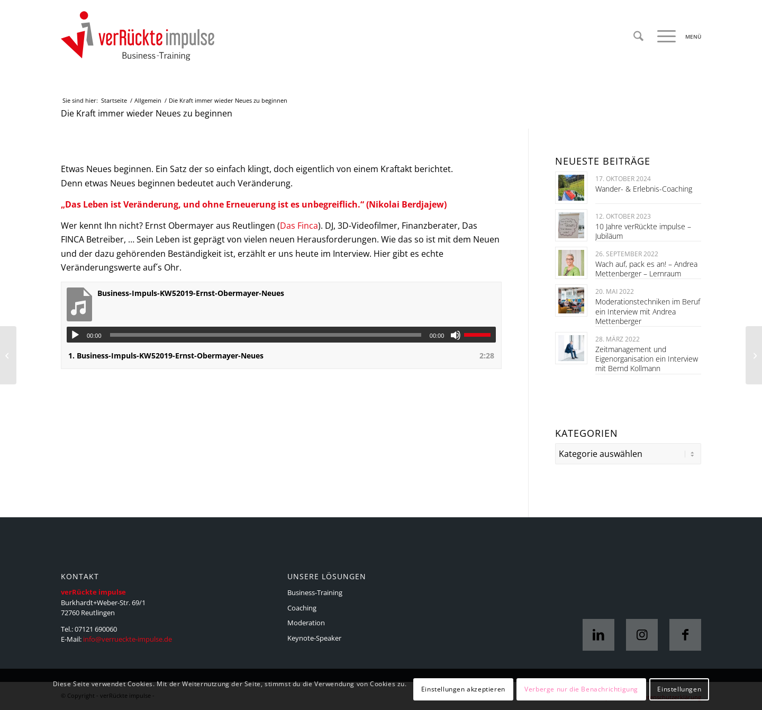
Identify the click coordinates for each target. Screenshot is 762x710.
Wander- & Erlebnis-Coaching (643, 189)
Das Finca (299, 225)
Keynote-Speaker (314, 638)
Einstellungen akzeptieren (463, 689)
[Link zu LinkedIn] (598, 635)
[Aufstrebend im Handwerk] (754, 355)
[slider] (265, 335)
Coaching (301, 608)
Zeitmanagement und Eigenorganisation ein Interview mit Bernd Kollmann (646, 358)
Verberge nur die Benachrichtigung (581, 689)
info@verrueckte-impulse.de (127, 639)
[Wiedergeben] (75, 335)
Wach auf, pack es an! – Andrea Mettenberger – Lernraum (646, 268)
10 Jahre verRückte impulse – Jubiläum (643, 231)
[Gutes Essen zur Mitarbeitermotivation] (8, 355)
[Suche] (638, 36)
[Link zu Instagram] (642, 635)
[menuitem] (638, 36)
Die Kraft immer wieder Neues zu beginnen (146, 113)
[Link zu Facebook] (685, 635)
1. (166, 355)
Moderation (306, 622)
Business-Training (314, 592)
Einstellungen (679, 689)
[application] (281, 335)
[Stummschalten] (455, 335)
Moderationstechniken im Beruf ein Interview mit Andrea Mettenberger (647, 311)
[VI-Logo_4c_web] (137, 36)
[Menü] (675, 36)
